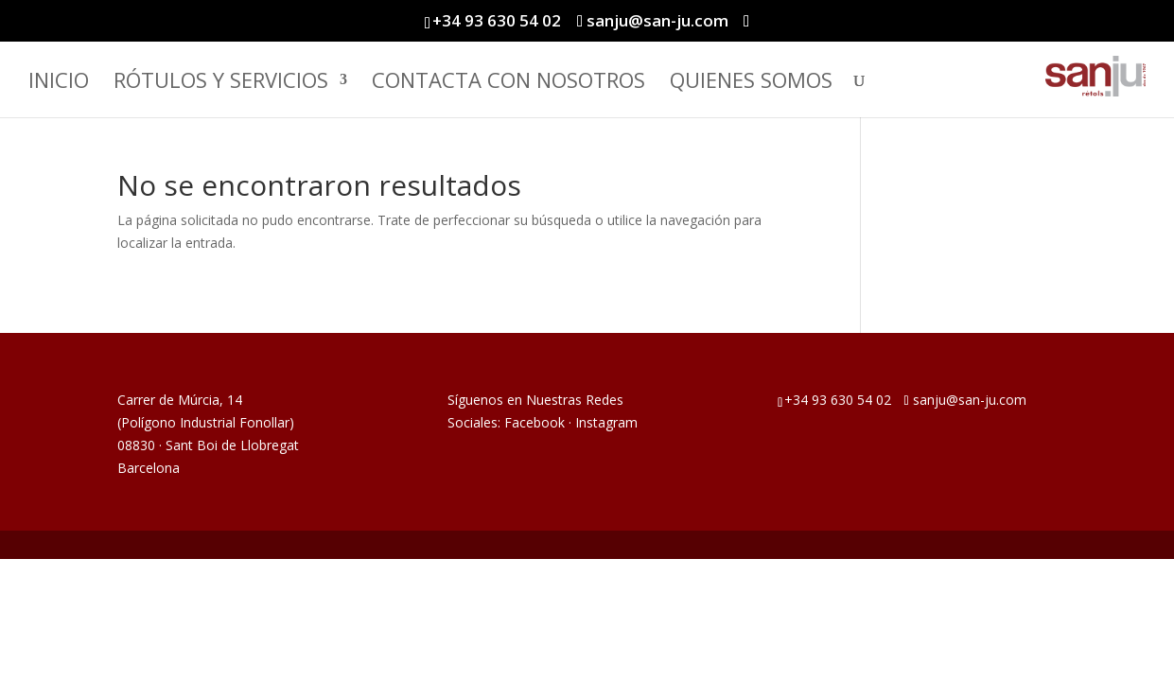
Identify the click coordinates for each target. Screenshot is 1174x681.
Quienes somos (751, 83)
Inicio (58, 83)
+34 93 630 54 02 (496, 20)
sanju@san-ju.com (969, 400)
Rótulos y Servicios (221, 83)
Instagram (606, 422)
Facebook (534, 422)
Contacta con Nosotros (508, 83)
